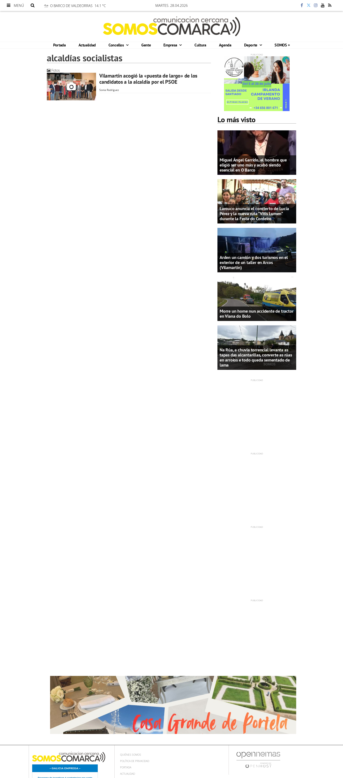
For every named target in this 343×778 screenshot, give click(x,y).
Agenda (225, 45)
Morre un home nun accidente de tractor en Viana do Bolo (256, 313)
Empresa (170, 45)
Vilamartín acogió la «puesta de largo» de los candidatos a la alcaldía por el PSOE (148, 78)
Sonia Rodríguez (109, 90)
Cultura (200, 45)
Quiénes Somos (130, 755)
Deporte (251, 45)
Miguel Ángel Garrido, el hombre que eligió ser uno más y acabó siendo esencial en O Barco (253, 165)
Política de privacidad (134, 761)
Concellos (116, 45)
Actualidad (87, 45)
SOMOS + (282, 45)
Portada (59, 45)
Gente (146, 45)
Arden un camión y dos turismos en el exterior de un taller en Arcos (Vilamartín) (254, 262)
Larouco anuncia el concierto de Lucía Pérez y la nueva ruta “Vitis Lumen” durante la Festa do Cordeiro (254, 214)
